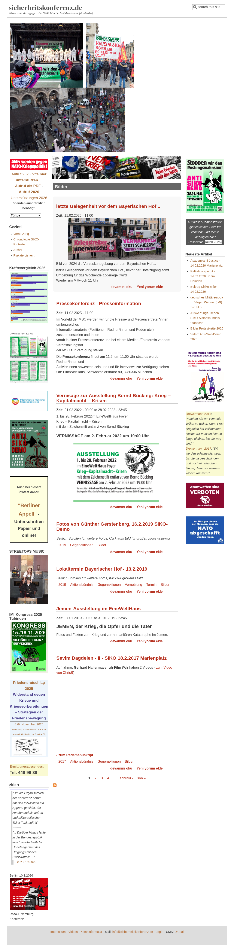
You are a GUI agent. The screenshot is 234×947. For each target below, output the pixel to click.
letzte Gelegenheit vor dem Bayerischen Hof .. (108, 206)
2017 (62, 761)
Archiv (17, 250)
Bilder (101, 545)
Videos (73, 932)
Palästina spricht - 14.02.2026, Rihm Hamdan (202, 276)
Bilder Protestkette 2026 (206, 328)
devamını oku (121, 287)
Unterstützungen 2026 (29, 198)
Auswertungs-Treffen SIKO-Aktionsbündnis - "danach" (206, 318)
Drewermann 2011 (198, 414)
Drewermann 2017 (198, 448)
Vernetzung (133, 584)
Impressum (58, 932)
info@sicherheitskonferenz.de (132, 932)
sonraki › (126, 778)
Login (159, 932)
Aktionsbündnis (82, 584)
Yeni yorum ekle (150, 287)
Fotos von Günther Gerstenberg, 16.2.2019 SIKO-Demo (112, 526)
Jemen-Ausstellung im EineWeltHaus (98, 608)
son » (141, 778)
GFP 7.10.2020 (25, 862)
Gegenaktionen (82, 545)
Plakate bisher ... (24, 255)
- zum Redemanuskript (74, 755)
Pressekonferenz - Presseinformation (98, 303)
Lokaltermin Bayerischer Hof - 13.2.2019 (101, 569)
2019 (62, 545)
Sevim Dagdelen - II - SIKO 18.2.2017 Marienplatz (111, 658)
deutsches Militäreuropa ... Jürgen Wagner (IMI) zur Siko (206, 302)
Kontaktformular (91, 932)
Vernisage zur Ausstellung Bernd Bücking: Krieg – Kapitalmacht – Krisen (113, 398)
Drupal (178, 932)
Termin (151, 584)
